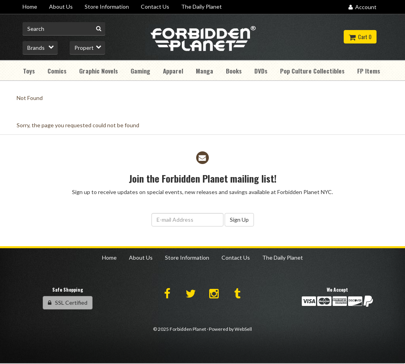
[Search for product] (64, 29)
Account (362, 7)
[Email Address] (187, 219)
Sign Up (239, 219)
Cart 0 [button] (360, 36)
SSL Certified (67, 302)
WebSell (243, 329)
